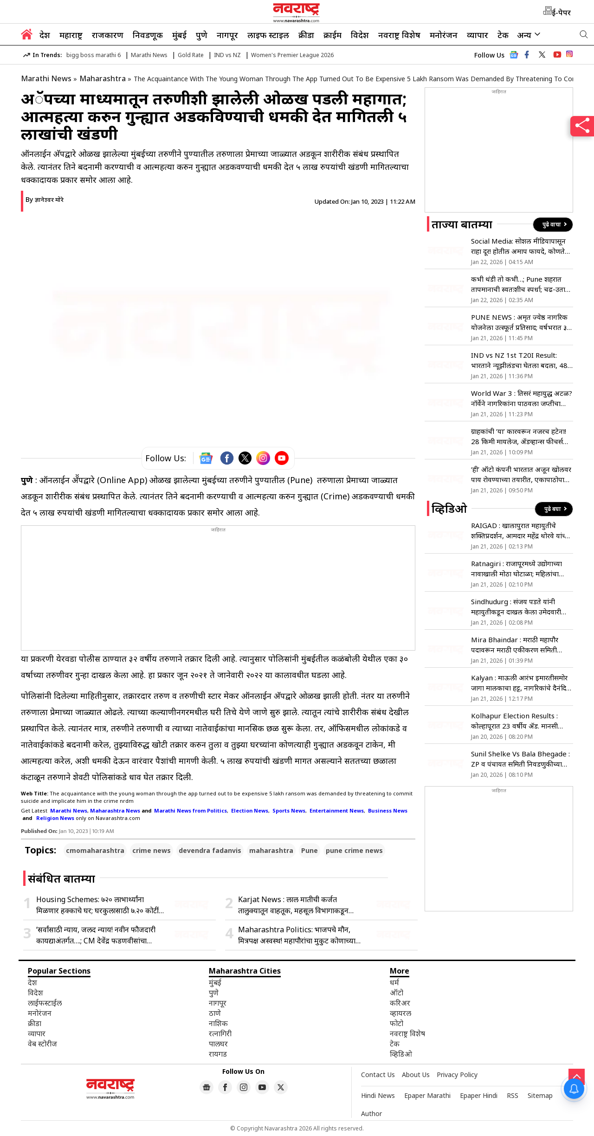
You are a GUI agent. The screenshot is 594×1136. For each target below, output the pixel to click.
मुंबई (179, 34)
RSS (512, 1095)
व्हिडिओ (401, 1054)
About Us (416, 1074)
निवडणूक (148, 34)
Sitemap (540, 1095)
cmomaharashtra (95, 850)
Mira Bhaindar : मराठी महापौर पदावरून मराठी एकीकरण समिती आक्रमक (514, 645)
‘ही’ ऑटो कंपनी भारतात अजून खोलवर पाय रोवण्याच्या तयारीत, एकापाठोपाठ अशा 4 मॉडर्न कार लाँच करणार (521, 474)
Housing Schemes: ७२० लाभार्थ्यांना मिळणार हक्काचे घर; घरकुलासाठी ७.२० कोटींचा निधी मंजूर (100, 905)
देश (44, 34)
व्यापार (477, 34)
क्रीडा (306, 34)
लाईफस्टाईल (45, 1003)
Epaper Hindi (478, 1095)
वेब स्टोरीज (42, 1044)
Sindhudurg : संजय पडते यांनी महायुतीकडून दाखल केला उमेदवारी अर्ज (516, 607)
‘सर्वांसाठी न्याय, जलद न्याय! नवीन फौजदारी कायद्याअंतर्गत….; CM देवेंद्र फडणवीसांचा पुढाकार (95, 935)
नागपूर (227, 34)
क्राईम (332, 34)
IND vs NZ (227, 55)
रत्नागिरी (220, 1033)
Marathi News (149, 55)
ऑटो (396, 993)
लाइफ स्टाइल (268, 34)
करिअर (400, 1003)
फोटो (396, 1023)
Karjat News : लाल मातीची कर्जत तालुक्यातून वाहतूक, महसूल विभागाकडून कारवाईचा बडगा (293, 905)
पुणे (201, 34)
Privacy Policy (457, 1074)
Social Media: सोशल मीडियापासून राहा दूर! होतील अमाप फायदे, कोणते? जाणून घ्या (519, 246)
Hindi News (378, 1095)
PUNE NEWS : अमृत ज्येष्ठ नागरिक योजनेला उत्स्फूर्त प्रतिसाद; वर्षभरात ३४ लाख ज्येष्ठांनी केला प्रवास (520, 322)
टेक (503, 34)
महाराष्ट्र (71, 34)
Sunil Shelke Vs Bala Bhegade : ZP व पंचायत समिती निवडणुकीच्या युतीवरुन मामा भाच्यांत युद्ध (520, 759)
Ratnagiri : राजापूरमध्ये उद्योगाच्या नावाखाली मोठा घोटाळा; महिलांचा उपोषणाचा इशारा (516, 569)
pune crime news (354, 850)
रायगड (218, 1054)
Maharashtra (102, 78)
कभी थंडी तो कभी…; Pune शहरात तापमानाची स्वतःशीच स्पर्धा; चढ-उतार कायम (519, 284)
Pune (309, 850)
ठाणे (215, 1013)
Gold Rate (191, 55)
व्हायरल (400, 1013)
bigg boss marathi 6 (93, 55)
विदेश (360, 34)
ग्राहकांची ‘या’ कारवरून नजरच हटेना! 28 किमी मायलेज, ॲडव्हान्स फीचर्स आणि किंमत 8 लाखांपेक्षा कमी (518, 436)
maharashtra (271, 850)
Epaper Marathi (427, 1095)
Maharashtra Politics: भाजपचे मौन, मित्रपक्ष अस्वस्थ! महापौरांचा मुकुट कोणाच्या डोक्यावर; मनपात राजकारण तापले (296, 935)
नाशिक (218, 1023)
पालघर (218, 1044)
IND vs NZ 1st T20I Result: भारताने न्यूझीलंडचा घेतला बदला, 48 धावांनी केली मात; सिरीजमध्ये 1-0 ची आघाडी (519, 360)
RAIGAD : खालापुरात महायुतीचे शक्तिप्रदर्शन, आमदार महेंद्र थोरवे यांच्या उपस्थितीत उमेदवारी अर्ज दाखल (521, 531)
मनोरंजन (444, 34)
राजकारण (107, 34)
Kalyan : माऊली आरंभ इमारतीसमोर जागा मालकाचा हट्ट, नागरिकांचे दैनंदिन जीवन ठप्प (520, 683)
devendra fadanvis (210, 850)
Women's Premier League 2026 (292, 55)
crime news (151, 850)
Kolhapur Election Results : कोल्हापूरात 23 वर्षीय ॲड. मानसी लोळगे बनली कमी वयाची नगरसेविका (519, 721)
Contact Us (378, 1074)
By (45, 199)
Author (371, 1113)
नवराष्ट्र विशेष (399, 34)
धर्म (394, 982)
